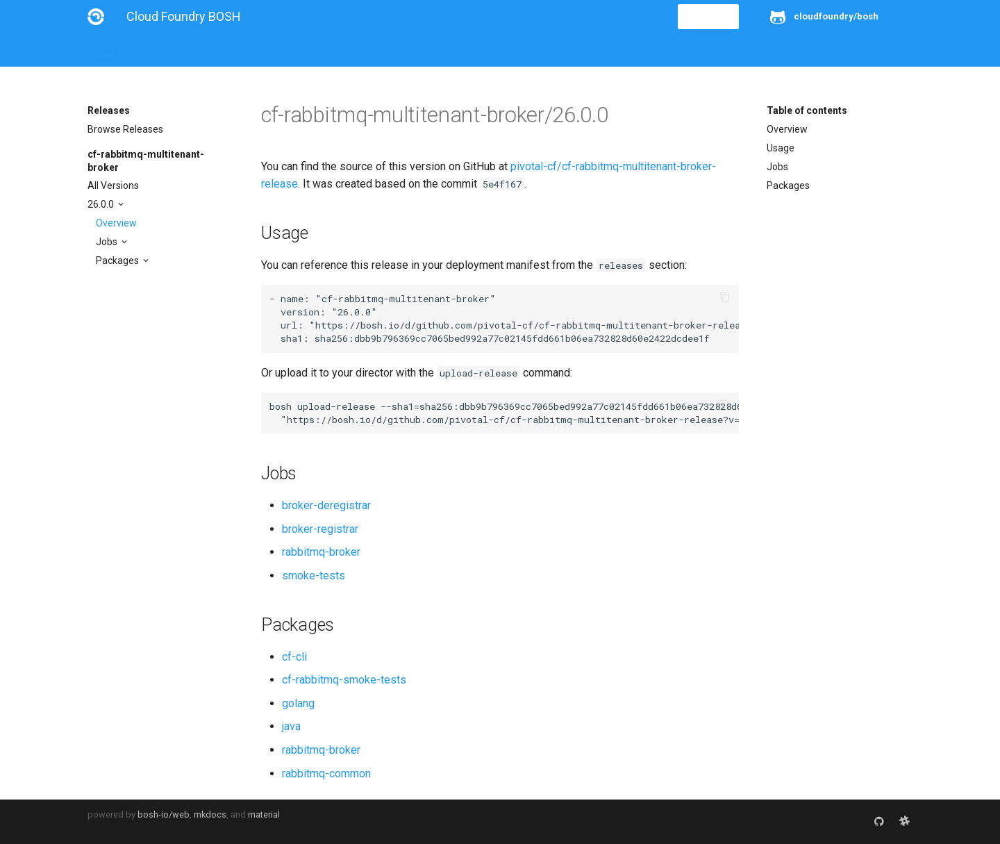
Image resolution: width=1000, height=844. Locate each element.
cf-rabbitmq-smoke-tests (344, 679)
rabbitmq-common (326, 773)
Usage (780, 148)
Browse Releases (125, 129)
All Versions (113, 185)
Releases (393, 50)
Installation (157, 50)
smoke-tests (313, 575)
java (291, 726)
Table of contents (807, 110)
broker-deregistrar (326, 505)
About (101, 50)
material (264, 814)
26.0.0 (102, 204)
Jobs (107, 241)
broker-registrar (320, 529)
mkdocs (210, 814)
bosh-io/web (164, 814)
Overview (116, 223)
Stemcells (333, 50)
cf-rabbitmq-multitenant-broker (146, 160)
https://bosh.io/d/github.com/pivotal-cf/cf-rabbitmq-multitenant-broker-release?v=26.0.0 (558, 325)
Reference (270, 50)
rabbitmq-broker (321, 551)
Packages (118, 260)
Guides (213, 50)
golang (298, 703)
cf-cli (294, 656)
